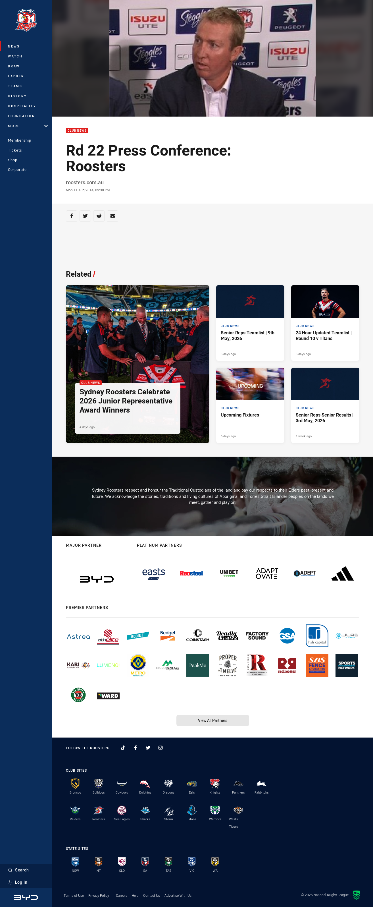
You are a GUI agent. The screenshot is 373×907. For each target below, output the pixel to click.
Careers (121, 895)
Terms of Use (74, 895)
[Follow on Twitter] (148, 748)
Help (135, 895)
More (28, 126)
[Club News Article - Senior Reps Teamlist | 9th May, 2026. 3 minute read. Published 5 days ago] (250, 323)
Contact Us (151, 895)
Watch (15, 56)
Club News (77, 130)
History (17, 96)
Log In (18, 882)
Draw (14, 66)
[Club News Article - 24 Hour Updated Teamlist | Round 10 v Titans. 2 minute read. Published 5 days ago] (325, 323)
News (14, 46)
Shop (12, 159)
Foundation (21, 116)
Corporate (17, 169)
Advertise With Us (177, 895)
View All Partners (212, 720)
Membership (19, 140)
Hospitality (22, 106)
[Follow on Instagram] (160, 748)
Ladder (16, 76)
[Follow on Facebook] (135, 748)
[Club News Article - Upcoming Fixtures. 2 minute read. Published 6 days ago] (250, 405)
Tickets (15, 150)
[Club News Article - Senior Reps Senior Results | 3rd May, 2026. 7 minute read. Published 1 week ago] (325, 405)
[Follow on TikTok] (123, 748)
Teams (15, 86)
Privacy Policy (98, 895)
